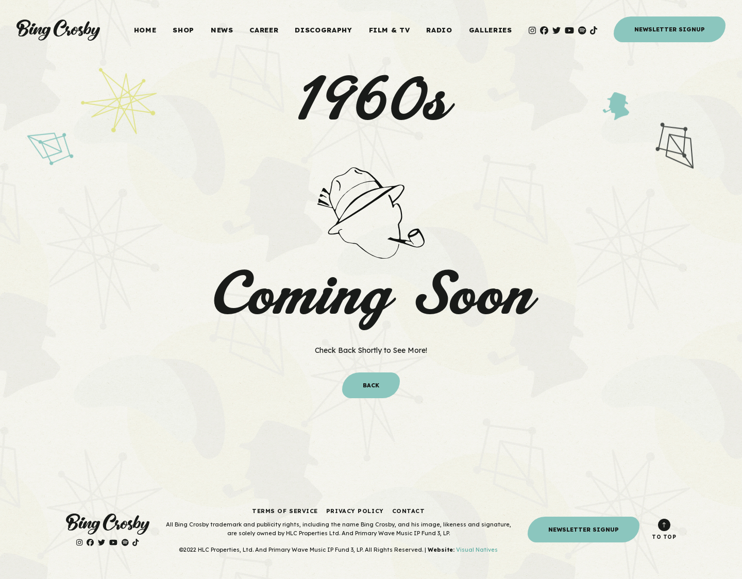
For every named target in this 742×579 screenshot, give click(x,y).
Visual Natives (477, 549)
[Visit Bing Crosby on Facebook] (544, 30)
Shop (183, 30)
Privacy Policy (355, 511)
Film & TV (389, 30)
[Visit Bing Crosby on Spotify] (582, 30)
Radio (439, 30)
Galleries (490, 30)
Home (145, 30)
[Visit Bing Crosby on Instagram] (532, 30)
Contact (408, 511)
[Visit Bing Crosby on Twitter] (556, 30)
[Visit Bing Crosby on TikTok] (593, 30)
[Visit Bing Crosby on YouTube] (569, 30)
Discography (323, 30)
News (222, 30)
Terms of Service (285, 511)
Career (263, 30)
